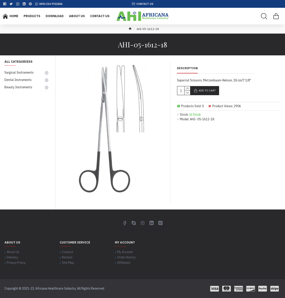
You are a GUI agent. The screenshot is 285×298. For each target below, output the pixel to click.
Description (187, 68)
